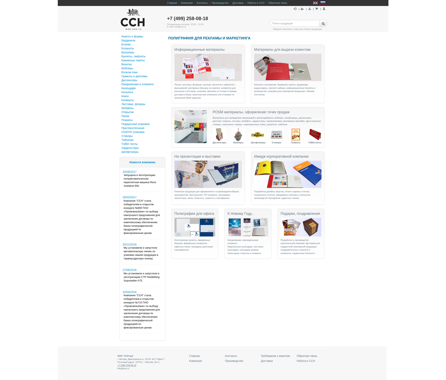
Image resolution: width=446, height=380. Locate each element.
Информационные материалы (199, 50)
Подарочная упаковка (136, 124)
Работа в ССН (255, 2)
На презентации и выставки (197, 156)
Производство (220, 2)
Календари (129, 88)
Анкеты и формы (132, 36)
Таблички (127, 140)
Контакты (202, 2)
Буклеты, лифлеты (134, 56)
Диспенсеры (129, 80)
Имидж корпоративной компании (281, 156)
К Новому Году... (240, 214)
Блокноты (128, 48)
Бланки (126, 44)
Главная (172, 2)
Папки (125, 116)
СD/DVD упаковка (133, 132)
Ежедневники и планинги (138, 84)
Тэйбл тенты (130, 144)
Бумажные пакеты (133, 60)
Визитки (127, 64)
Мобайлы (128, 108)
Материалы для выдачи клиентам (282, 50)
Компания (187, 2)
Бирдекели (128, 40)
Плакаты (127, 120)
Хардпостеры (130, 147)
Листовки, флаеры (133, 104)
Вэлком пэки (130, 72)
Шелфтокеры (130, 151)
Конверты (128, 100)
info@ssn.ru (123, 368)
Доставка (238, 2)
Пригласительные (133, 128)
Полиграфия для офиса (194, 214)
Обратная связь (277, 2)
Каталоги (127, 92)
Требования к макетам (275, 356)
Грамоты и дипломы (135, 76)
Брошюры (128, 52)
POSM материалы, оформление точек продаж (251, 112)
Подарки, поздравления (300, 214)
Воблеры (127, 68)
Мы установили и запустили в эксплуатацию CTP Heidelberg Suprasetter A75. (142, 277)
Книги (125, 96)
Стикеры (127, 136)
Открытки (128, 112)
